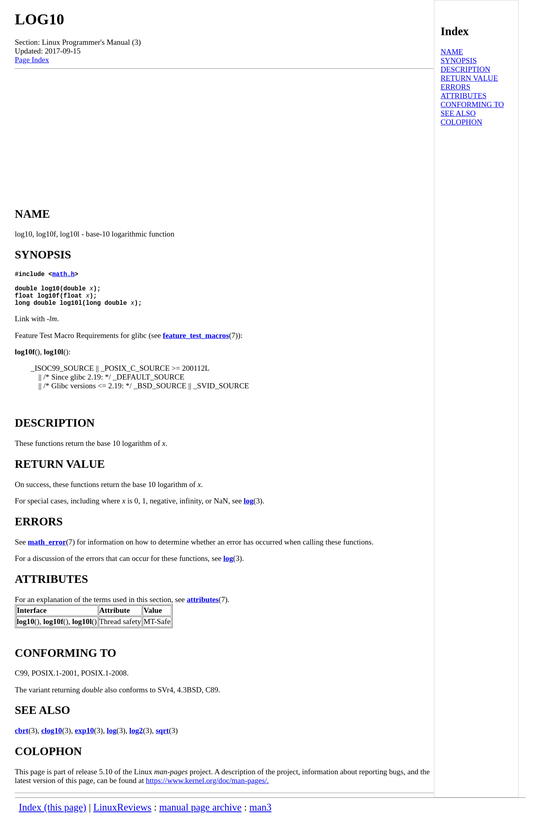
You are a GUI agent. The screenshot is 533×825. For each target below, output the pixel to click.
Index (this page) (52, 815)
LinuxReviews (122, 815)
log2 (136, 738)
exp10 (84, 738)
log (249, 509)
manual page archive (200, 815)
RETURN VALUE (469, 78)
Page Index (32, 60)
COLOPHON (461, 122)
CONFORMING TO (472, 104)
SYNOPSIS (458, 60)
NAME (451, 52)
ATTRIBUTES (463, 95)
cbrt (21, 738)
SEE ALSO (458, 113)
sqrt (162, 738)
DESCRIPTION (465, 69)
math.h (63, 275)
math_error (47, 550)
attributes (203, 607)
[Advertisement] (224, 129)
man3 (260, 815)
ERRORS (455, 87)
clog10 (51, 738)
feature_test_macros (196, 343)
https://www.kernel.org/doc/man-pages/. (207, 788)
